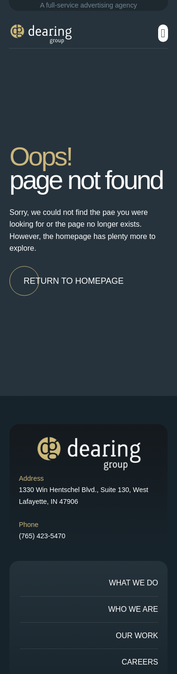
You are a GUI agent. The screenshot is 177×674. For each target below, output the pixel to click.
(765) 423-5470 (42, 536)
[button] (163, 33)
